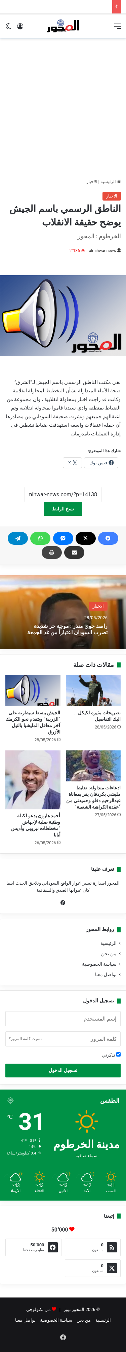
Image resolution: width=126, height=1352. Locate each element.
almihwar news (102, 250)
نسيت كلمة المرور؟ (25, 1038)
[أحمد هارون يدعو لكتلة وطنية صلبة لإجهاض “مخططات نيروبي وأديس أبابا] (32, 779)
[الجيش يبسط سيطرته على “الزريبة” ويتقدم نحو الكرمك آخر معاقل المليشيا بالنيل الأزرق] (32, 690)
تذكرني (111, 1055)
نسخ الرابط (63, 508)
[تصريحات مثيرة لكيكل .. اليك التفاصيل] (93, 690)
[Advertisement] (63, 108)
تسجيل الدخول (63, 1070)
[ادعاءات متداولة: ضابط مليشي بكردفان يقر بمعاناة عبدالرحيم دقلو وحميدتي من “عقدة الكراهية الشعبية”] (93, 765)
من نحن (109, 953)
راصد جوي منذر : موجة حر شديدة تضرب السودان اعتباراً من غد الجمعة (67, 628)
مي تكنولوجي (38, 1309)
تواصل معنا (106, 974)
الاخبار (91, 181)
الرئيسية (110, 181)
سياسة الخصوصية (99, 964)
